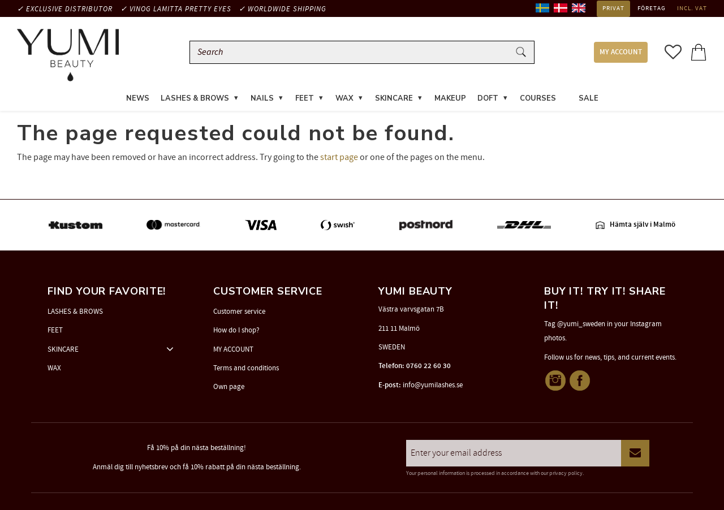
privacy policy (566, 473)
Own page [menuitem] (228, 386)
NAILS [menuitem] (262, 98)
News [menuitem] (137, 98)
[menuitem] (567, 91)
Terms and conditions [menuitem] (246, 368)
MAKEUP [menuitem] (450, 98)
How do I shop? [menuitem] (236, 330)
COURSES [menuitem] (538, 98)
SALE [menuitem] (588, 98)
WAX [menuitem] (344, 98)
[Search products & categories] (352, 52)
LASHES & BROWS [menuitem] (195, 98)
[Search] (521, 52)
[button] (673, 52)
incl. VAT (692, 8)
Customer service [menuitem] (239, 311)
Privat (613, 8)
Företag (651, 8)
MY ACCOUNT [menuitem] (621, 52)
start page (339, 157)
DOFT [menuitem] (487, 98)
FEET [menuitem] (304, 98)
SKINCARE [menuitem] (394, 98)
